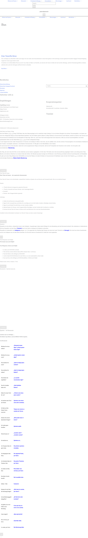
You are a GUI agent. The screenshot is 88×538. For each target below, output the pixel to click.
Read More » (4, 69)
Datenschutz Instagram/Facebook (7, 86)
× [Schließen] (1, 237)
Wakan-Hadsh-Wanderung (20, 158)
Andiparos (17, 230)
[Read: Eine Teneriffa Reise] (17, 42)
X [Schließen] (1, 534)
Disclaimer (2, 88)
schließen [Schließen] (3, 266)
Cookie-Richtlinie (4, 92)
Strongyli (66, 230)
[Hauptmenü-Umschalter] (44, 14)
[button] (17, 1)
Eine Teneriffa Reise (9, 56)
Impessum (2, 90)
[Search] (34, 6)
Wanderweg (11, 147)
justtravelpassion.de (44, 11)
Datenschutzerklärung (5, 84)
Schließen (3, 170)
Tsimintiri (19, 228)
